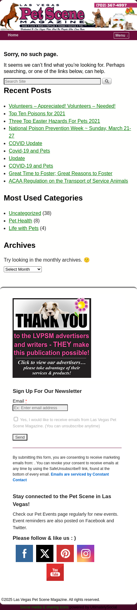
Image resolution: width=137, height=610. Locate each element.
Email (20, 401)
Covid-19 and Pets (29, 151)
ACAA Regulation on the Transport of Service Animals (68, 181)
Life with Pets (24, 228)
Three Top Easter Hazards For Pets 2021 (54, 121)
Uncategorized (25, 213)
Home (13, 35)
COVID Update (25, 143)
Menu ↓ (121, 35)
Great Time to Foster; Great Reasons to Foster (60, 173)
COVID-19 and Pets (31, 166)
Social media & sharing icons (44, 607)
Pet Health (20, 220)
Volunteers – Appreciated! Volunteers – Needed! (62, 106)
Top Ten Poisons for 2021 (37, 113)
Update (17, 158)
